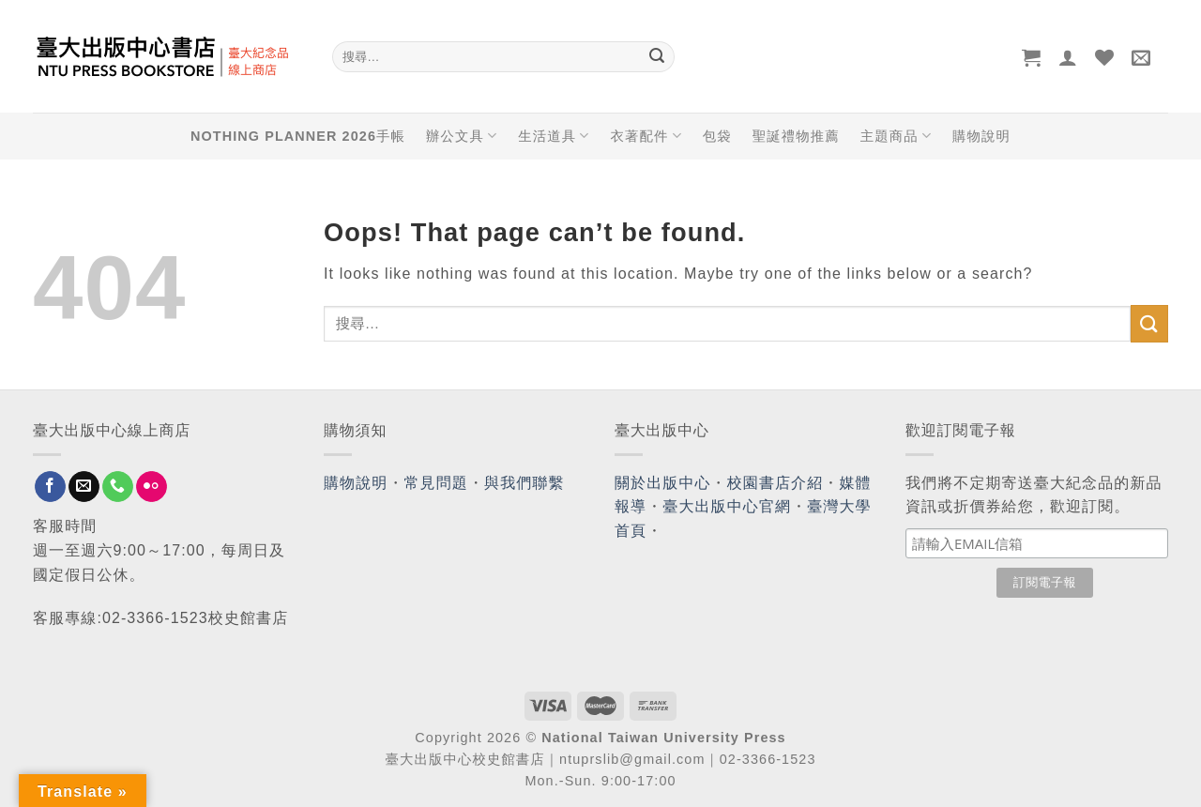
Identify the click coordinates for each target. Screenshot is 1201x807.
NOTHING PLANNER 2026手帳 (297, 136)
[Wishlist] (1105, 57)
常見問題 (436, 483)
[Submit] (657, 57)
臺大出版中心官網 (726, 506)
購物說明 (981, 136)
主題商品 (896, 136)
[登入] (1068, 57)
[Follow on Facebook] (50, 487)
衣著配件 (646, 136)
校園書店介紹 (775, 483)
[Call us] (117, 487)
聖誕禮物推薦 (796, 136)
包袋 (717, 136)
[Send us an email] (83, 487)
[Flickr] (151, 487)
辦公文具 (461, 136)
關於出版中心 (663, 483)
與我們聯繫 (524, 483)
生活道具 (553, 136)
